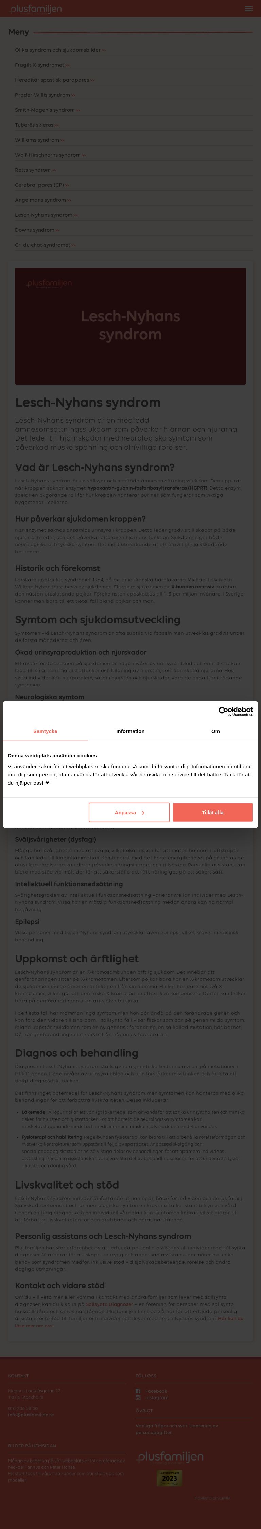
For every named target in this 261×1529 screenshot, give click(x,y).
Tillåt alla (213, 812)
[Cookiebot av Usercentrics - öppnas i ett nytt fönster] (223, 712)
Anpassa (129, 812)
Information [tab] (130, 731)
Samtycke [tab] (45, 731)
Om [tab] (215, 731)
